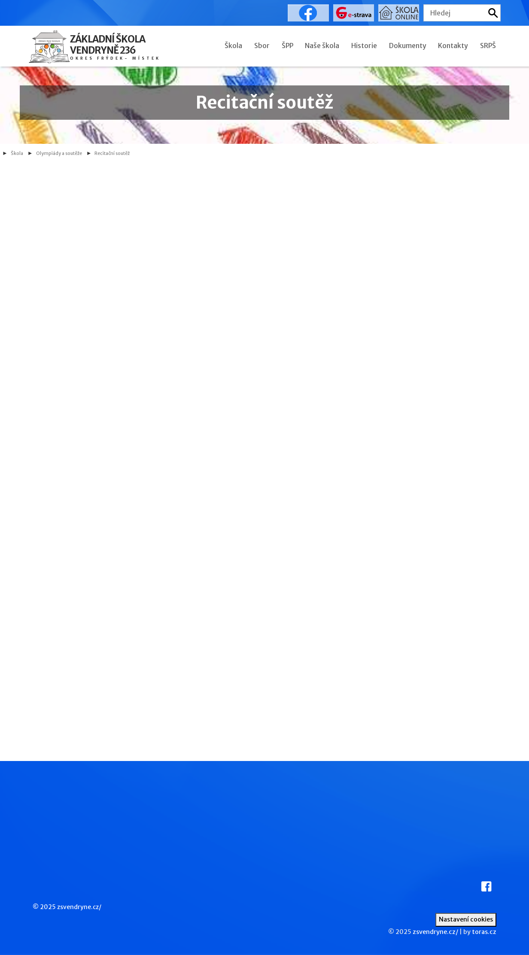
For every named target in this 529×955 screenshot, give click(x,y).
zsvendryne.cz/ (79, 907)
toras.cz (484, 932)
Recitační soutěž (112, 153)
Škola (233, 45)
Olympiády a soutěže (59, 153)
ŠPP (287, 45)
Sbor (262, 45)
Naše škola (322, 45)
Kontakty (453, 45)
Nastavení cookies (466, 919)
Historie (364, 45)
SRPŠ (488, 45)
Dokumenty (407, 45)
